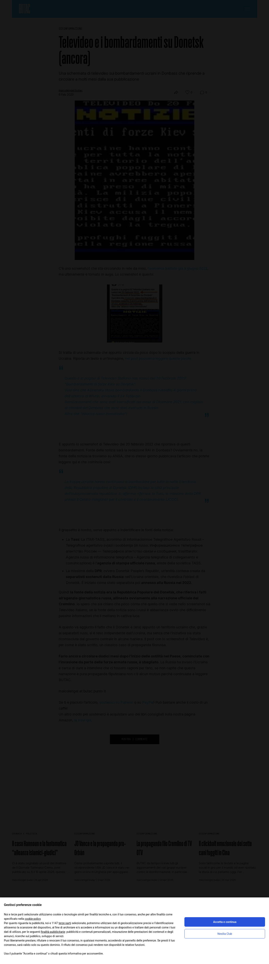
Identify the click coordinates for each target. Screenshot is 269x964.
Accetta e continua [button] (224, 922)
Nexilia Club (224, 933)
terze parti (65, 923)
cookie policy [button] (33, 918)
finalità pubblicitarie (53, 931)
